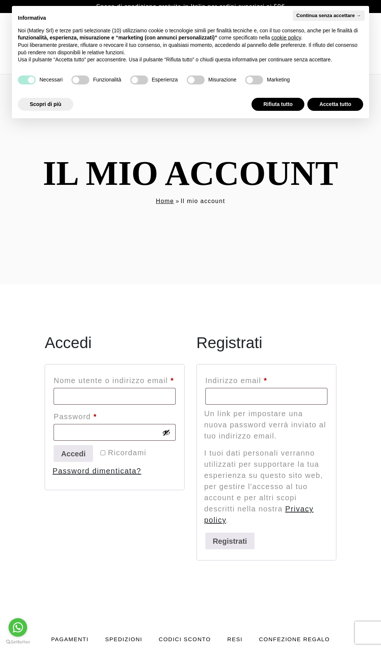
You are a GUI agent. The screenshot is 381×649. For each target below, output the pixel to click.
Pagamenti (70, 639)
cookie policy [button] (286, 38)
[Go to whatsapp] (18, 627)
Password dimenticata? (96, 471)
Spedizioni (123, 639)
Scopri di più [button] (45, 104)
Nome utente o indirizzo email (115, 379)
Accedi (73, 454)
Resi (235, 639)
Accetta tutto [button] (335, 104)
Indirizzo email (253, 379)
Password (93, 415)
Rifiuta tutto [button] (278, 104)
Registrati (230, 541)
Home (165, 201)
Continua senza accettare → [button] (329, 15)
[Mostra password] (166, 432)
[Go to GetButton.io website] (18, 641)
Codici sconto (185, 639)
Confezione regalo (294, 639)
